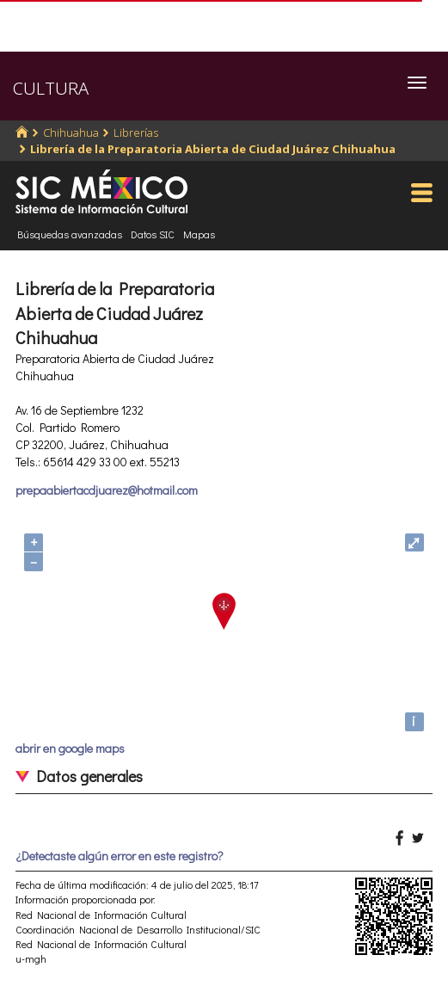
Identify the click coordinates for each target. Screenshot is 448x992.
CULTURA (51, 88)
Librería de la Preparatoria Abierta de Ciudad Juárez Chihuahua (213, 149)
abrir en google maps (70, 748)
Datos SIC (153, 234)
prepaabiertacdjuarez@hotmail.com (106, 490)
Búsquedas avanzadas (69, 234)
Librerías (136, 132)
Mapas (199, 234)
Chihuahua (71, 132)
